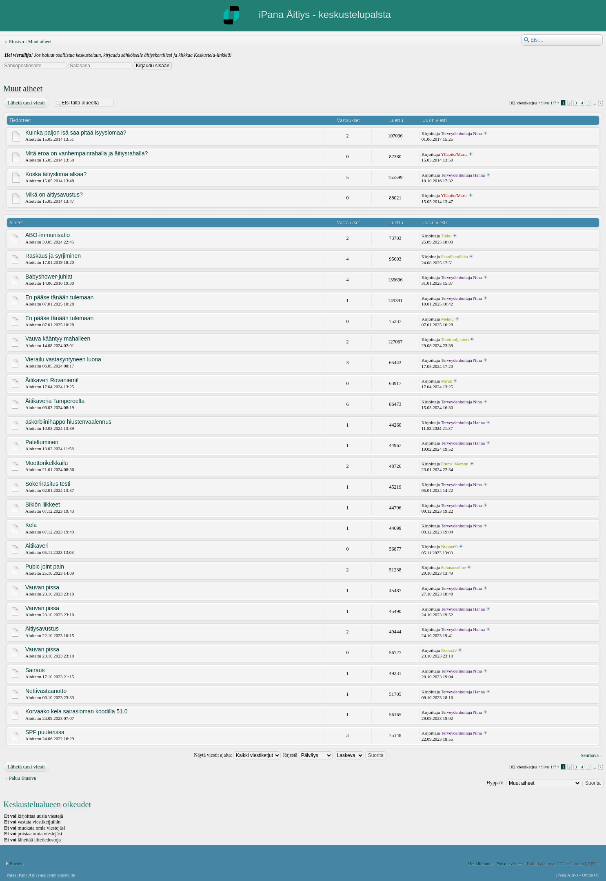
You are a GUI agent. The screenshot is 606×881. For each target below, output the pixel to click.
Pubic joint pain (44, 566)
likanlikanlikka (454, 256)
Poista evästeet (509, 863)
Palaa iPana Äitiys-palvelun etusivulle (41, 874)
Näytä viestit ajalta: (237, 755)
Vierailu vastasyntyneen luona (63, 359)
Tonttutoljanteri (454, 339)
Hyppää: (494, 783)
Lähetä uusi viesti (26, 102)
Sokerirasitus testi (47, 483)
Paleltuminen (41, 442)
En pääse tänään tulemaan (59, 297)
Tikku (446, 235)
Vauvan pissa (42, 587)
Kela (31, 525)
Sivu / (548, 102)
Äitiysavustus (42, 628)
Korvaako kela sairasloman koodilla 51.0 (76, 711)
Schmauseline (453, 567)
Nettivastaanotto (46, 691)
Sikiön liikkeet (42, 504)
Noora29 (449, 650)
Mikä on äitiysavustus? (54, 194)
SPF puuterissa (44, 732)
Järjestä (308, 755)
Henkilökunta (480, 863)
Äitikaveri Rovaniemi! (52, 380)
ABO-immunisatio (47, 235)
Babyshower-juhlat (48, 276)
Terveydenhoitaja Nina (461, 133)
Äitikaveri (37, 545)
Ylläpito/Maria (454, 154)
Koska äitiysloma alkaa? (56, 174)
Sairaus (34, 670)
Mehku (447, 319)
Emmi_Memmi (454, 463)
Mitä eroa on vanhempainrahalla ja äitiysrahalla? (86, 153)
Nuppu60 (449, 546)
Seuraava (590, 755)
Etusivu (16, 41)
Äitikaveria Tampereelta (54, 401)
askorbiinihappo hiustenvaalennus (68, 421)
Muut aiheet (40, 41)
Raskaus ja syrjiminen (53, 255)
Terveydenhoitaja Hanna (463, 175)
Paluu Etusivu (22, 778)
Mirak (446, 381)
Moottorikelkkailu (46, 463)
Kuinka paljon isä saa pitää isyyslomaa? (75, 132)
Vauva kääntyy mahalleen (57, 338)
